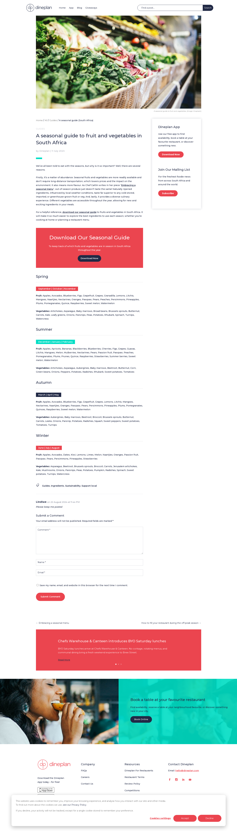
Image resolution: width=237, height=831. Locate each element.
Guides (53, 120)
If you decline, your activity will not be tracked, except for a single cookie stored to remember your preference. (74, 810)
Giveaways (91, 7)
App (71, 7)
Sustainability (72, 485)
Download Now (89, 258)
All (46, 120)
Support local (89, 485)
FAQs (84, 770)
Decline (209, 818)
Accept (185, 818)
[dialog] (118, 810)
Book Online (141, 719)
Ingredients (57, 485)
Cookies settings (160, 818)
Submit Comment (50, 596)
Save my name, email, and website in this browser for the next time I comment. (84, 585)
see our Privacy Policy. (75, 804)
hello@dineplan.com (187, 770)
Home (62, 7)
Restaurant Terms (134, 777)
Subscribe (168, 193)
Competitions (132, 790)
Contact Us (87, 783)
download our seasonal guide (79, 212)
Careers (85, 777)
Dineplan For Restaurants (139, 770)
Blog (79, 7)
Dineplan (44, 151)
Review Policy (132, 783)
